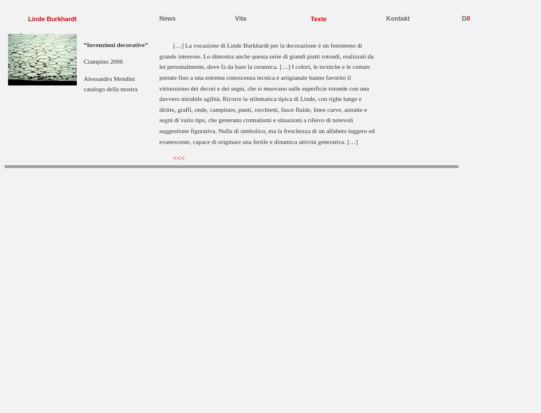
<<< (179, 158)
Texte (319, 18)
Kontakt (398, 18)
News (167, 18)
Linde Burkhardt (52, 18)
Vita (240, 18)
